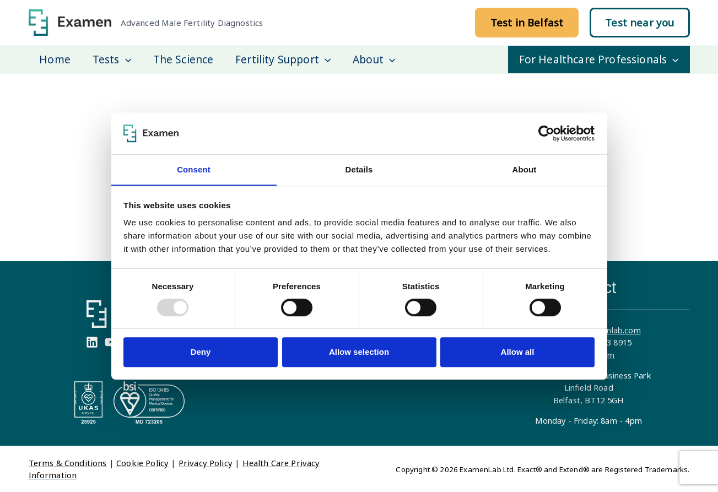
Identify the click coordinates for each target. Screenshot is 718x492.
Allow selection (359, 352)
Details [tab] (359, 169)
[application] (123, 59)
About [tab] (524, 169)
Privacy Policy (206, 462)
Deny (201, 352)
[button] (527, 22)
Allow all (518, 352)
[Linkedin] (92, 342)
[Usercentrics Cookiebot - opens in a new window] (546, 133)
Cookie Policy (142, 462)
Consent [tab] (193, 169)
